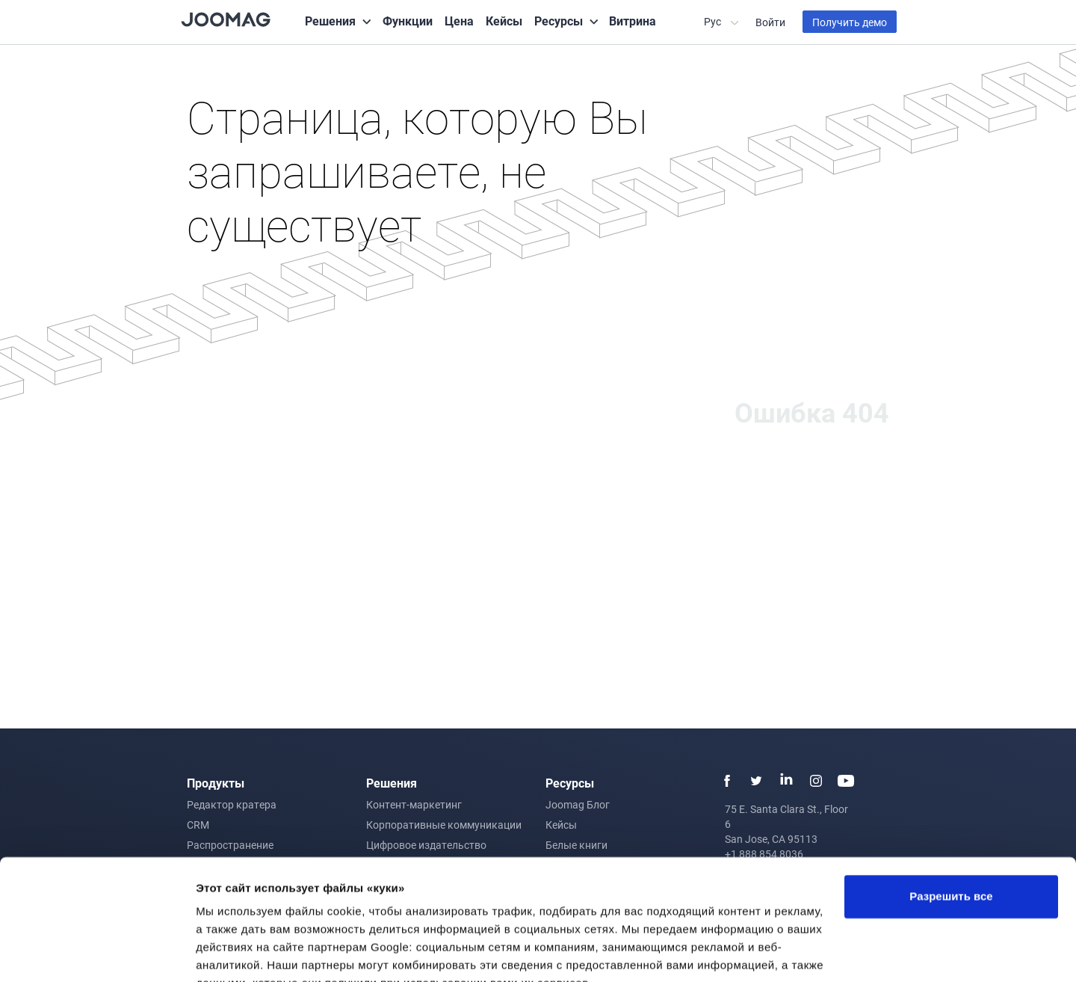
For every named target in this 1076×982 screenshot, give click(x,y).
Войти (770, 22)
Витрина (632, 20)
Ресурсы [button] (558, 20)
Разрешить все (950, 824)
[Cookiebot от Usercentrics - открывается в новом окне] (96, 953)
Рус (713, 21)
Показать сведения (250, 952)
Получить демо (849, 22)
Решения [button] (330, 20)
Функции (408, 20)
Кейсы (504, 20)
